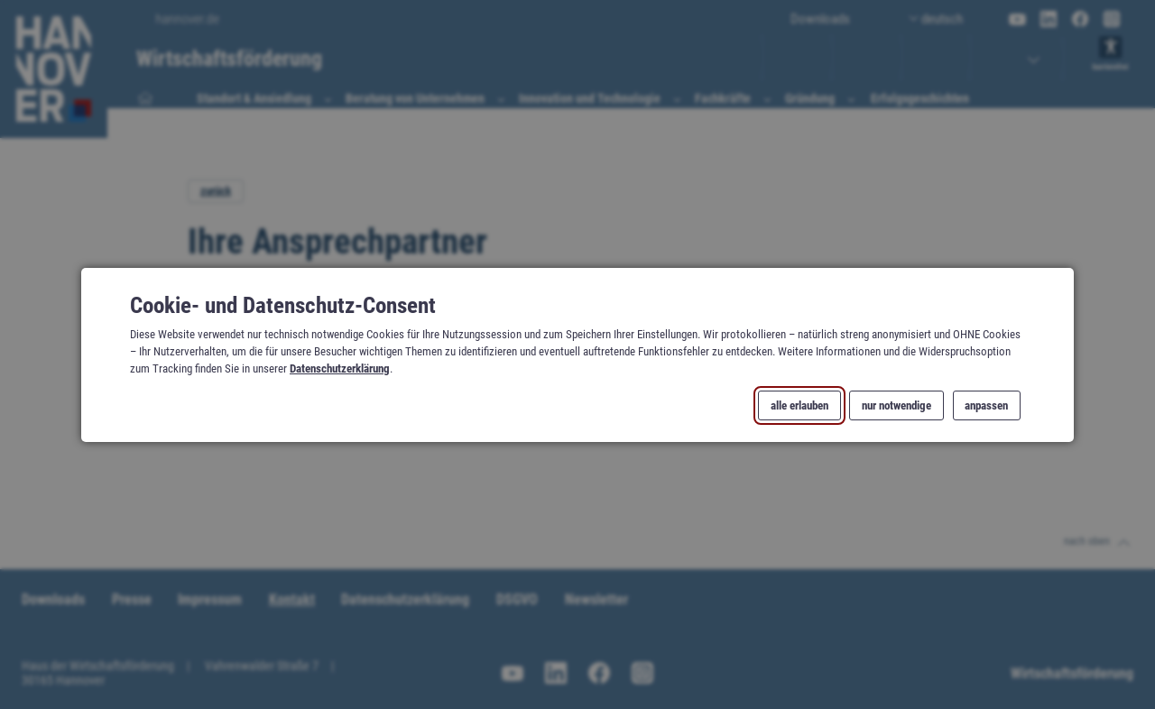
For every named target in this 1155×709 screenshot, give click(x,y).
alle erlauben (799, 404)
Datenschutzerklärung (340, 368)
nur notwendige (896, 404)
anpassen (986, 404)
